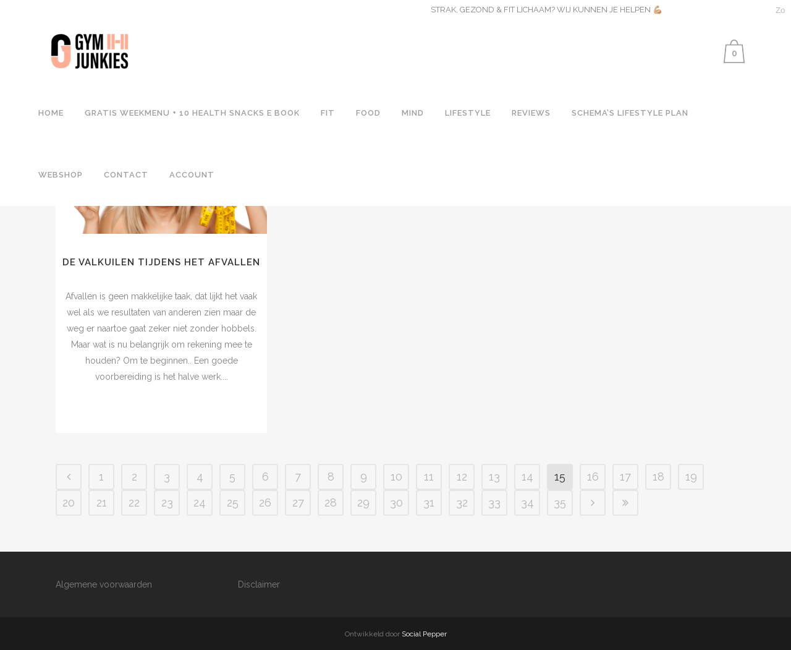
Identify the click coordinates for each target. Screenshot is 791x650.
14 (527, 476)
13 (494, 476)
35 (560, 502)
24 (199, 502)
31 (428, 502)
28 (330, 502)
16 (593, 476)
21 (101, 502)
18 (658, 476)
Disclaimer (259, 584)
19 (691, 476)
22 (134, 502)
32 (462, 502)
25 (233, 502)
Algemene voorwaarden (104, 584)
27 (298, 502)
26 (265, 502)
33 (494, 502)
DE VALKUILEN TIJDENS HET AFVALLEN (161, 262)
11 (429, 476)
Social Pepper (424, 634)
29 (363, 502)
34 (527, 502)
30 (396, 502)
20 (68, 502)
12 (462, 476)
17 (625, 476)
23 (167, 502)
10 (396, 476)
